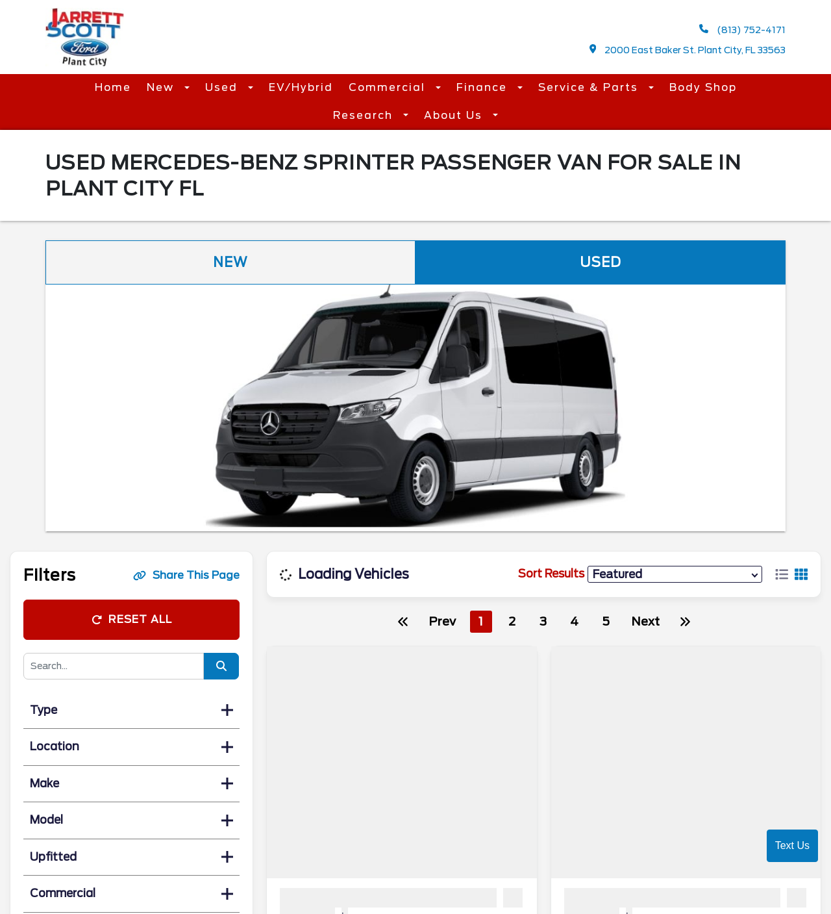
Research (365, 115)
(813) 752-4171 (742, 29)
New (162, 87)
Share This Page (186, 575)
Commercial (389, 87)
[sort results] (675, 574)
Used (223, 87)
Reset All (132, 619)
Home (113, 87)
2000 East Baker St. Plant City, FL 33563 (687, 49)
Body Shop (703, 87)
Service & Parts (590, 87)
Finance (483, 87)
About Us (455, 115)
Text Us (792, 845)
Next (645, 621)
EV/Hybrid (301, 87)
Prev (442, 621)
